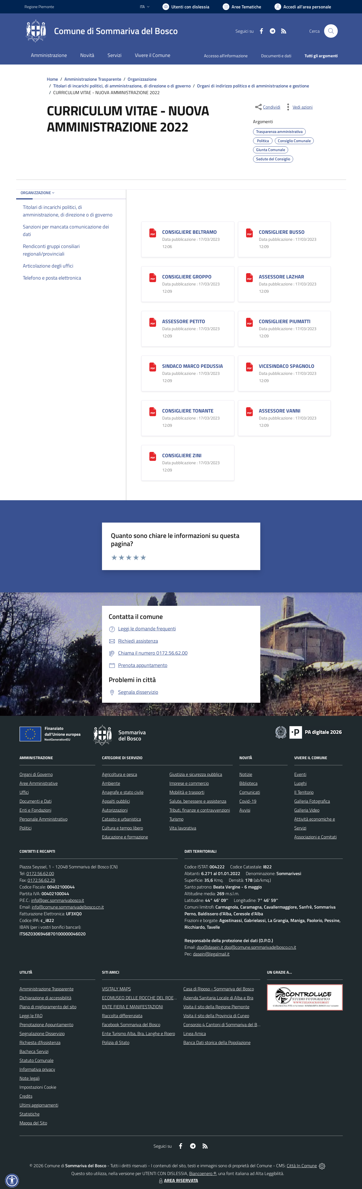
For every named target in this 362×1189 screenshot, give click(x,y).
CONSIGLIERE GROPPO (187, 276)
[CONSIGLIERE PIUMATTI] (249, 322)
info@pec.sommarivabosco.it (57, 900)
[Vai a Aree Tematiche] (242, 6)
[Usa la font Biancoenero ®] (186, 6)
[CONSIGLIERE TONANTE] (152, 411)
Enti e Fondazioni (35, 810)
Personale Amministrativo (43, 819)
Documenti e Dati (36, 801)
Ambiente (111, 783)
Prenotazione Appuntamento (46, 1024)
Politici (25, 828)
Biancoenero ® (202, 1173)
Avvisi (244, 810)
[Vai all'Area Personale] (303, 6)
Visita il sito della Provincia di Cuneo (216, 1015)
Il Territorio (304, 792)
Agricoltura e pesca (119, 774)
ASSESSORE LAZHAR (281, 276)
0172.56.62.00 (40, 873)
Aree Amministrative (39, 783)
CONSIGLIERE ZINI (181, 455)
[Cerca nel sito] (330, 31)
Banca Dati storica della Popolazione (217, 1042)
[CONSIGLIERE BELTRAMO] (152, 232)
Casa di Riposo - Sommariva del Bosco (218, 988)
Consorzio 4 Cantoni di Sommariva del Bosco (224, 1024)
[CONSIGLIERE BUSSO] (249, 232)
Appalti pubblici (116, 801)
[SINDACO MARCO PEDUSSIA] (152, 366)
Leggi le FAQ (31, 1015)
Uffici (24, 792)
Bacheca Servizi (34, 1051)
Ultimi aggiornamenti (39, 1105)
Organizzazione (142, 79)
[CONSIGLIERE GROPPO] (152, 277)
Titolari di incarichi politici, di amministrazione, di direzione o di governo (122, 85)
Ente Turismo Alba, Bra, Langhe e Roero (138, 1033)
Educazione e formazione (125, 836)
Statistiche (30, 1114)
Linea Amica (194, 1033)
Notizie (245, 774)
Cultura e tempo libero (122, 828)
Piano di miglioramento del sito (48, 1006)
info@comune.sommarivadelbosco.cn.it (68, 907)
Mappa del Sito (33, 1122)
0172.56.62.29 (41, 880)
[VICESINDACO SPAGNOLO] (249, 366)
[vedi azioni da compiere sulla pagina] (298, 107)
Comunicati (249, 792)
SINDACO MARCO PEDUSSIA (192, 366)
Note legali (30, 1078)
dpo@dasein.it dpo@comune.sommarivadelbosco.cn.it (246, 947)
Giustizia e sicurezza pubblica (195, 774)
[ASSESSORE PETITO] (152, 322)
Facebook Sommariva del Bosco (131, 1024)
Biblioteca (248, 783)
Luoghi (300, 783)
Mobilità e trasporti (186, 792)
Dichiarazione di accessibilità (45, 997)
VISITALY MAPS (116, 988)
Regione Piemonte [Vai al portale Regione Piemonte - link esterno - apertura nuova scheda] (39, 6)
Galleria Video (306, 810)
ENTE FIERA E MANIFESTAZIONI (132, 1006)
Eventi (300, 774)
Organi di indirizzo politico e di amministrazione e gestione (253, 85)
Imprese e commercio (189, 783)
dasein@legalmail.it (211, 953)
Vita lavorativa (182, 828)
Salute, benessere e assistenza (197, 801)
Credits (26, 1096)
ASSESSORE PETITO (183, 321)
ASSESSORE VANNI (279, 410)
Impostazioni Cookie (38, 1087)
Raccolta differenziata (122, 1015)
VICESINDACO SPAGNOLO (286, 366)
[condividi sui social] (267, 107)
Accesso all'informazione (226, 56)
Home (52, 79)
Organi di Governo (36, 774)
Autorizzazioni (115, 810)
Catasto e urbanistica (121, 819)
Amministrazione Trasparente (92, 79)
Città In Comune (302, 1165)
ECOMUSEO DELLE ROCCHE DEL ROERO (140, 997)
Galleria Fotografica (312, 801)
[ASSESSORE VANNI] (249, 411)
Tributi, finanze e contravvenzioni (199, 810)
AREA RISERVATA (177, 1180)
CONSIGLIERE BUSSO (282, 232)
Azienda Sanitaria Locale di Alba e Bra (218, 997)
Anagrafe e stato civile (123, 792)
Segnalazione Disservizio (42, 1033)
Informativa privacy (37, 1069)
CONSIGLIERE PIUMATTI (284, 321)
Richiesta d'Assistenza (40, 1042)
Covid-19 (247, 801)
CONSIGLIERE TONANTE (187, 410)
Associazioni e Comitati (315, 836)
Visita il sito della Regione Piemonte (216, 1006)
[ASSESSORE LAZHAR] (249, 277)
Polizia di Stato (115, 1042)
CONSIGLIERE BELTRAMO (189, 232)
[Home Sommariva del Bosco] (101, 31)
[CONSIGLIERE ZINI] (152, 456)
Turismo (176, 819)
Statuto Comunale (37, 1060)
